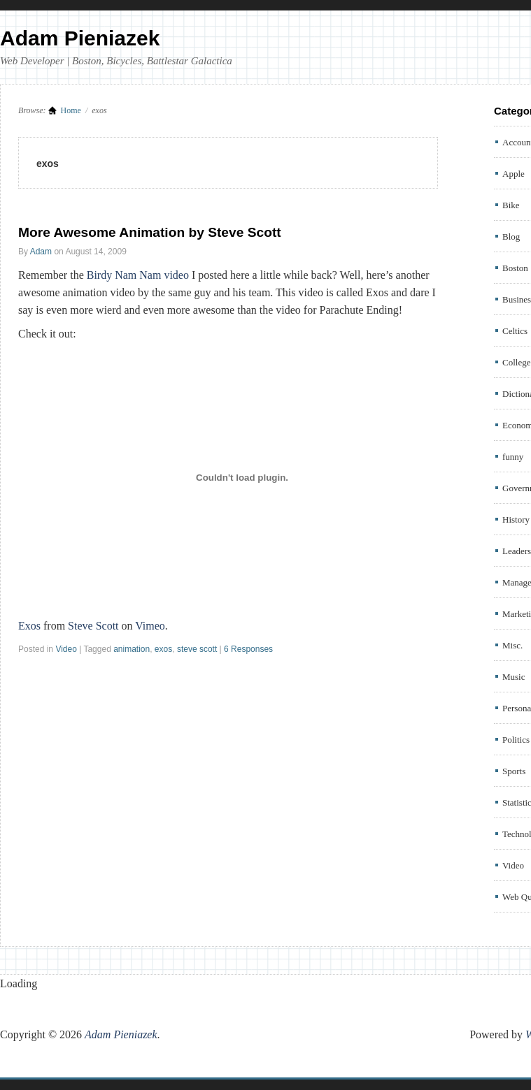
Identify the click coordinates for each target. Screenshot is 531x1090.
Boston (515, 268)
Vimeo (150, 626)
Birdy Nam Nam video (138, 275)
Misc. (512, 645)
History (516, 519)
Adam (41, 251)
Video (65, 649)
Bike (511, 205)
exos (163, 649)
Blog (511, 236)
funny (512, 456)
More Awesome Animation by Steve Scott (149, 232)
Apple (513, 173)
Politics (516, 739)
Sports (513, 771)
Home (71, 110)
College (516, 362)
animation (131, 649)
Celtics (515, 331)
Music (513, 676)
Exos (29, 626)
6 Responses (248, 649)
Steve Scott (93, 626)
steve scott (197, 649)
